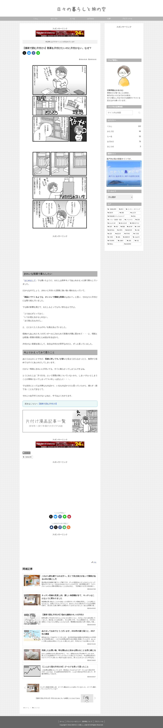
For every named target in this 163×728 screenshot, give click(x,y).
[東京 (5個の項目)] (116, 226)
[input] (120, 112)
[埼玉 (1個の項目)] (137, 240)
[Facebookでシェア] (33, 53)
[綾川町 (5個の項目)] (129, 226)
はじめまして (30, 280)
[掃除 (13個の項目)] (124, 212)
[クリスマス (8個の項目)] (129, 219)
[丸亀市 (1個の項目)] (121, 240)
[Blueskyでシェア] (29, 53)
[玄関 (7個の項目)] (138, 219)
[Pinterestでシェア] (69, 516)
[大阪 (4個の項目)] (137, 230)
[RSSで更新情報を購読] (68, 527)
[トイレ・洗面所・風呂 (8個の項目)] (115, 219)
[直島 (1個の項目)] (129, 240)
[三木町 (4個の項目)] (137, 226)
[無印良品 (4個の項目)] (111, 230)
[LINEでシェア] (38, 53)
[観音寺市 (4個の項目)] (129, 230)
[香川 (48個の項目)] (121, 209)
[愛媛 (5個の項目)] (123, 226)
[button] (139, 112)
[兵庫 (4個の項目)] (110, 233)
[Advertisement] (60, 252)
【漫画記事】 (27, 457)
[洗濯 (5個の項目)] (110, 226)
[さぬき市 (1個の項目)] (136, 237)
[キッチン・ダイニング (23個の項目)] (133, 209)
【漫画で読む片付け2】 (48, 404)
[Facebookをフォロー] (60, 527)
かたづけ (26, 452)
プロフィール (99, 721)
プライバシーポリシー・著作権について (79, 721)
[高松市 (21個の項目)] (112, 212)
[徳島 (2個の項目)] (118, 237)
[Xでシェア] (24, 53)
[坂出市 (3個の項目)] (119, 233)
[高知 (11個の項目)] (135, 216)
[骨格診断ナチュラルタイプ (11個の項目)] (118, 216)
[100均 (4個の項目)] (120, 230)
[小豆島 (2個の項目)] (137, 233)
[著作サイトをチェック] (51, 527)
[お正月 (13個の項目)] (135, 212)
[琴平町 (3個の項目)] (128, 233)
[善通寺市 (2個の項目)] (127, 237)
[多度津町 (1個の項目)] (132, 244)
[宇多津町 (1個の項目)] (112, 240)
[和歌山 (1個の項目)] (115, 244)
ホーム (62, 721)
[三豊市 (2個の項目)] (111, 237)
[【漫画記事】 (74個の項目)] (112, 209)
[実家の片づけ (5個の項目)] (135, 223)
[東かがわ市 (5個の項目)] (123, 223)
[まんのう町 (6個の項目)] (112, 223)
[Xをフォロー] (56, 527)
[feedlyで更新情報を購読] (64, 527)
